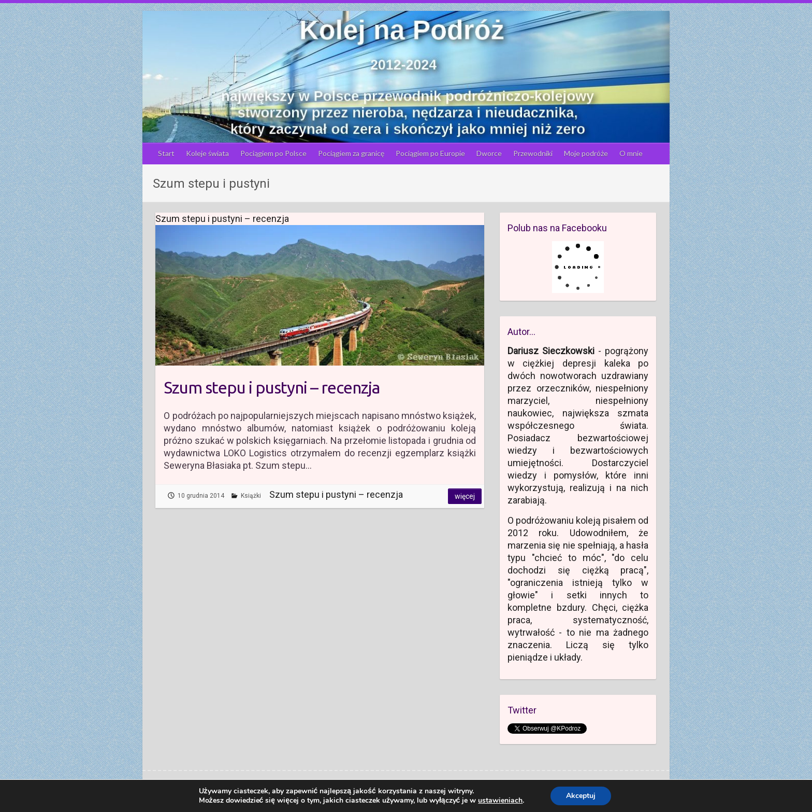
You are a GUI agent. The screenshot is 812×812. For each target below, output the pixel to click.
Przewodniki (533, 153)
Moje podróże (586, 153)
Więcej (465, 496)
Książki (251, 495)
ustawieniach (500, 800)
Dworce (489, 153)
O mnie (631, 153)
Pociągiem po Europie (430, 153)
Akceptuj (581, 796)
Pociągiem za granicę (351, 153)
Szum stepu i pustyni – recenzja (272, 387)
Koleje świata (207, 153)
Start (166, 153)
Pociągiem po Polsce (273, 153)
